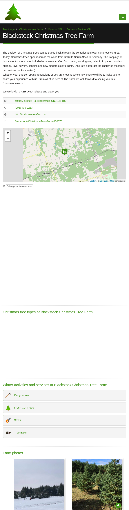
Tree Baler (16, 433)
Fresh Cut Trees (19, 408)
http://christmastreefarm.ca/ (30, 114)
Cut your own (18, 395)
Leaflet (93, 181)
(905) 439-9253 (23, 107)
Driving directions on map (19, 186)
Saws (13, 420)
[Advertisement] (64, 216)
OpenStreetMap (107, 181)
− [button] (8, 138)
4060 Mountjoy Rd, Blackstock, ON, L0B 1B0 (40, 100)
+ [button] (8, 133)
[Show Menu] (122, 17)
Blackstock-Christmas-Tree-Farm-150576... (39, 121)
